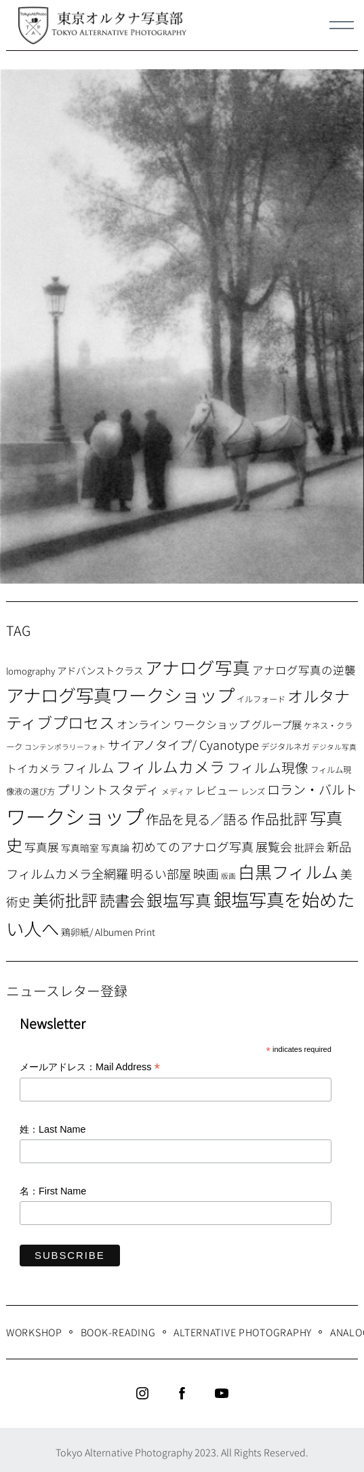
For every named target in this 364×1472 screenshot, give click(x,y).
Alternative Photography (243, 1332)
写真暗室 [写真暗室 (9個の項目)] (80, 847)
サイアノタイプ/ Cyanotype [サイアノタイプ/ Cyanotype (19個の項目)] (183, 744)
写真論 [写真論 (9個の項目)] (115, 847)
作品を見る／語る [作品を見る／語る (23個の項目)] (197, 819)
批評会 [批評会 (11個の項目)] (309, 847)
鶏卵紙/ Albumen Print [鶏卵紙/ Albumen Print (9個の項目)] (108, 932)
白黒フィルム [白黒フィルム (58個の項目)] (288, 871)
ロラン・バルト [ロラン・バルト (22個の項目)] (312, 789)
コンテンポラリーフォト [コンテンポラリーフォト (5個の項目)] (65, 747)
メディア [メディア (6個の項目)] (177, 791)
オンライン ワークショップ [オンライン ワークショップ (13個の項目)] (183, 724)
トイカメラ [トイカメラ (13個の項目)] (33, 768)
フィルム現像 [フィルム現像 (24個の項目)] (267, 767)
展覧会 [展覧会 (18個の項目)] (274, 846)
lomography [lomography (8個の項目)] (30, 670)
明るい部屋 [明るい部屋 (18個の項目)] (160, 873)
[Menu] (341, 25)
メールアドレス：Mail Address (90, 1068)
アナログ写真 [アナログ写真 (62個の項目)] (197, 666)
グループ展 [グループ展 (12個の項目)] (276, 724)
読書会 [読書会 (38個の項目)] (122, 900)
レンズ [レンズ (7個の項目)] (253, 791)
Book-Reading (118, 1332)
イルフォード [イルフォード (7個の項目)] (261, 699)
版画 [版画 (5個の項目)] (228, 876)
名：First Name (53, 1191)
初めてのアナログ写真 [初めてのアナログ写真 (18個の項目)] (193, 846)
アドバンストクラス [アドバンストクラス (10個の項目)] (100, 670)
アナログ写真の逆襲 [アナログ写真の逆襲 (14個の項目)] (304, 670)
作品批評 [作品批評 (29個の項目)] (279, 818)
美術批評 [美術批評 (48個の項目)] (65, 899)
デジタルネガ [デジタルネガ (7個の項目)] (285, 746)
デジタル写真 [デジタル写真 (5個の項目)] (334, 747)
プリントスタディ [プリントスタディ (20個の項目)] (108, 789)
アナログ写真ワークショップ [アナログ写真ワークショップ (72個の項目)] (120, 694)
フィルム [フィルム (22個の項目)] (88, 767)
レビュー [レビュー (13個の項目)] (217, 790)
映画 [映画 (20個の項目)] (206, 873)
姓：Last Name (53, 1129)
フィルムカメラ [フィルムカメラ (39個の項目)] (170, 766)
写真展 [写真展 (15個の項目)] (41, 847)
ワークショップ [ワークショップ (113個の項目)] (75, 815)
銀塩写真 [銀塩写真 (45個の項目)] (178, 899)
